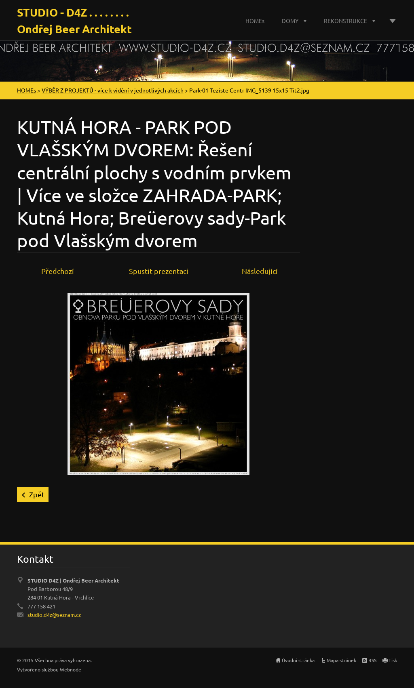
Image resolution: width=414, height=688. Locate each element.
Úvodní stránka (298, 660)
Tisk (393, 660)
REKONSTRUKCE (345, 20)
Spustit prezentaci (158, 271)
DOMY (290, 20)
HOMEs (254, 20)
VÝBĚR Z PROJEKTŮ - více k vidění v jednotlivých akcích (113, 90)
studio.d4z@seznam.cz (54, 614)
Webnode (70, 669)
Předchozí (57, 271)
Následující (260, 271)
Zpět (36, 494)
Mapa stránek (341, 660)
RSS (372, 660)
